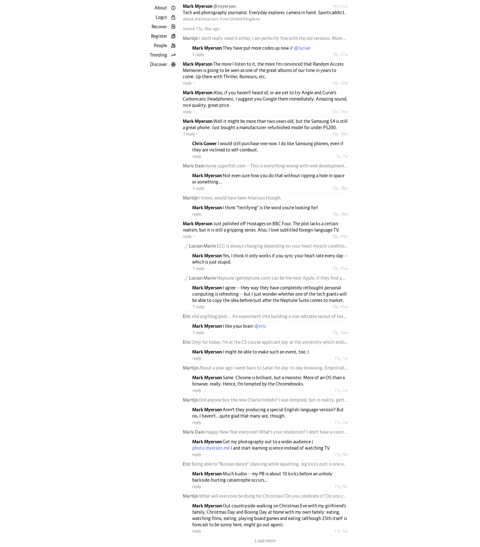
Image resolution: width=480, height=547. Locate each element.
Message (340, 6)
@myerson (224, 6)
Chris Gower (205, 143)
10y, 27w (340, 54)
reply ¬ (189, 82)
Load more (265, 540)
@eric (260, 326)
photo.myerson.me (211, 448)
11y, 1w (341, 358)
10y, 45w (340, 268)
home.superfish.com (225, 165)
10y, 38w (340, 188)
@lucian (302, 48)
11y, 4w (341, 454)
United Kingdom (245, 18)
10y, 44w (340, 236)
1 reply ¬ (190, 133)
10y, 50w (340, 332)
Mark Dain (194, 165)
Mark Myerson (198, 6)
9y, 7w (342, 156)
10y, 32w (340, 82)
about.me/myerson (201, 18)
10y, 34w (340, 111)
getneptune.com (253, 278)
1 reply (198, 54)
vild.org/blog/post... (211, 316)
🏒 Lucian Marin (200, 246)
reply (196, 156)
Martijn (191, 38)
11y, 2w (341, 390)
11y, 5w (341, 530)
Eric (187, 316)
